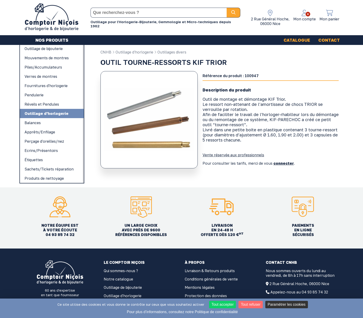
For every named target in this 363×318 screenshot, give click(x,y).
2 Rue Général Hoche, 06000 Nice (299, 283)
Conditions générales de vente (211, 279)
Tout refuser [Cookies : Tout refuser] (250, 304)
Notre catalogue (118, 279)
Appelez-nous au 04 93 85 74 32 (299, 292)
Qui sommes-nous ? (121, 270)
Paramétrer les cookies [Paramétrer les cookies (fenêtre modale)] (287, 304)
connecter (283, 163)
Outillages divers (170, 52)
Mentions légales (200, 287)
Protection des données (206, 295)
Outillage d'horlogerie (132, 52)
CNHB (105, 52)
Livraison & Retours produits (210, 270)
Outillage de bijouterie (123, 287)
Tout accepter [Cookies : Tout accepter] (222, 304)
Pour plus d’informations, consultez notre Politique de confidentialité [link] (182, 312)
